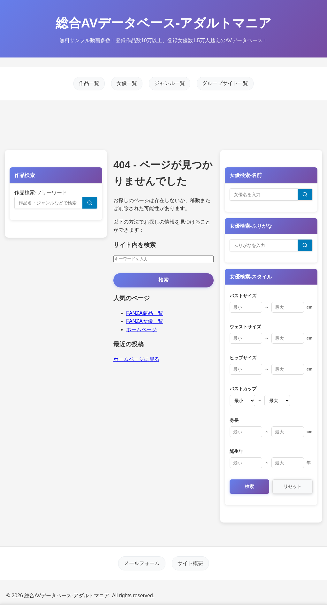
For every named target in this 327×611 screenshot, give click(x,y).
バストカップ (243, 388)
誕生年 (236, 451)
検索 (163, 280)
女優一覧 (127, 83)
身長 (234, 420)
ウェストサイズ (245, 326)
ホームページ (141, 329)
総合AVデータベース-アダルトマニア (164, 23)
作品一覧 (89, 83)
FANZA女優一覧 (144, 321)
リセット (292, 486)
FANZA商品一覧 (144, 313)
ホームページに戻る (136, 359)
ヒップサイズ (243, 357)
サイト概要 (190, 563)
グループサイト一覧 (225, 83)
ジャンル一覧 (169, 83)
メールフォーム (142, 563)
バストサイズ (243, 295)
